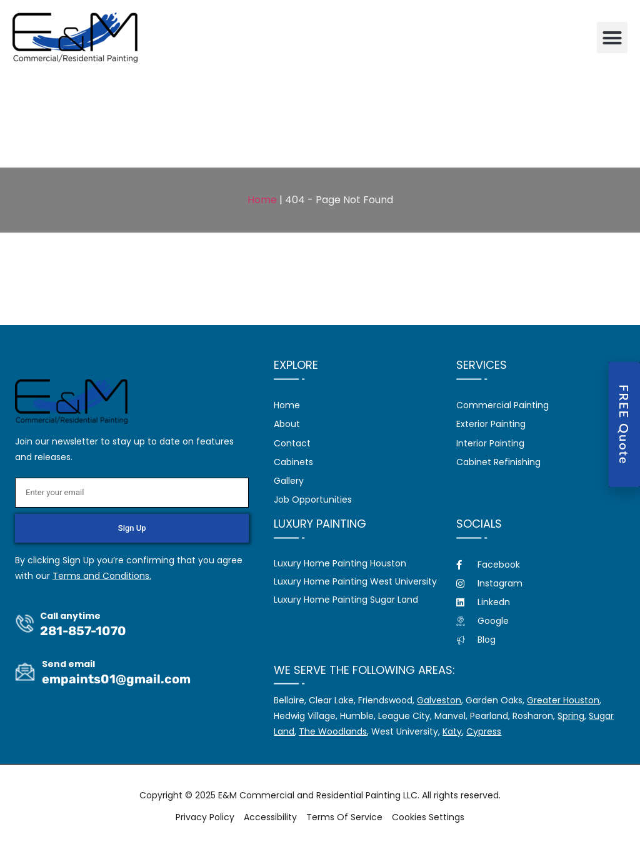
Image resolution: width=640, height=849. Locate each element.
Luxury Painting (320, 523)
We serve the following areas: (364, 670)
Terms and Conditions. (101, 576)
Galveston (439, 700)
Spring (571, 716)
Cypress (483, 731)
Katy (452, 731)
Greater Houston (563, 700)
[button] (612, 37)
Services (481, 365)
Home (262, 200)
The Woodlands (333, 731)
